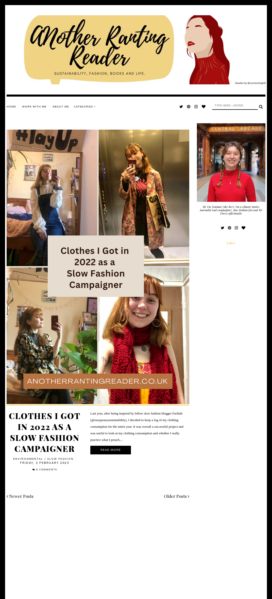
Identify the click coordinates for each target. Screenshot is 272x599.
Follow (231, 243)
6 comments (46, 469)
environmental (28, 458)
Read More (110, 450)
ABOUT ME (61, 106)
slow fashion (60, 458)
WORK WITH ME (34, 106)
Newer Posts (20, 496)
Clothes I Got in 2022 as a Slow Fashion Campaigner (44, 432)
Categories (85, 106)
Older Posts (176, 496)
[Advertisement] (98, 546)
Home (11, 106)
